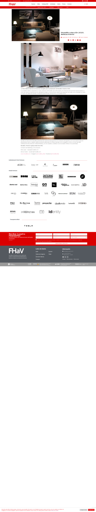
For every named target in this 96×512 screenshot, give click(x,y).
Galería (58, 4)
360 (59, 7)
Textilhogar (51, 7)
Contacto (69, 4)
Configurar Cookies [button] (83, 509)
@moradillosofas (55, 153)
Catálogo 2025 (45, 4)
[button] (68, 40)
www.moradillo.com (25, 153)
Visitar (38, 4)
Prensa (63, 4)
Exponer (33, 4)
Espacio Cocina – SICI (42, 7)
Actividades (52, 4)
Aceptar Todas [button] (91, 509)
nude (67, 7)
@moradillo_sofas (40, 153)
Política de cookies (54, 510)
